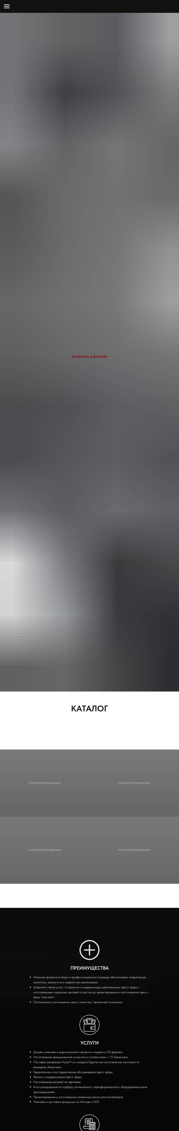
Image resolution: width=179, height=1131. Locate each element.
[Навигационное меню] (7, 6)
